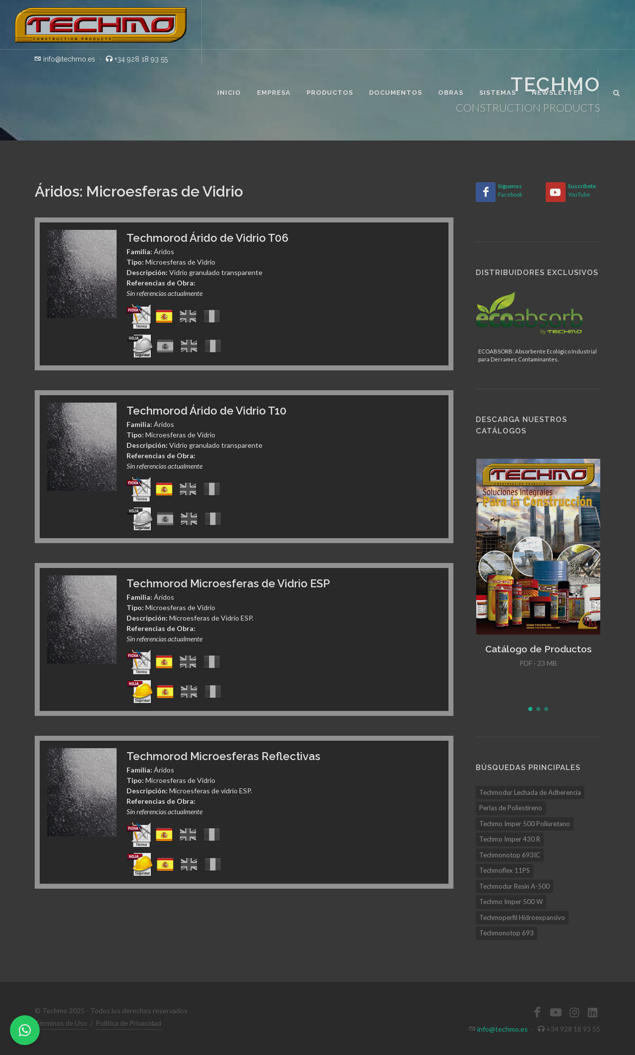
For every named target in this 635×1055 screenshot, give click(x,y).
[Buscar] (616, 91)
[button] (530, 709)
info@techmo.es (502, 1029)
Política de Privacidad (128, 1023)
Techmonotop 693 (506, 933)
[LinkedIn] (592, 1012)
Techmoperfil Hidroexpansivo (522, 917)
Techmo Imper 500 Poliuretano (524, 824)
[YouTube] (556, 192)
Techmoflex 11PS (504, 870)
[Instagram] (574, 1012)
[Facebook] (486, 192)
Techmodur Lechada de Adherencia (530, 792)
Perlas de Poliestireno (510, 808)
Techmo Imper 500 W (511, 902)
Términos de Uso (61, 1023)
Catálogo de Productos (538, 648)
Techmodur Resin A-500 (514, 886)
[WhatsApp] (25, 1030)
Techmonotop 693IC (509, 855)
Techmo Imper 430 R (509, 839)
